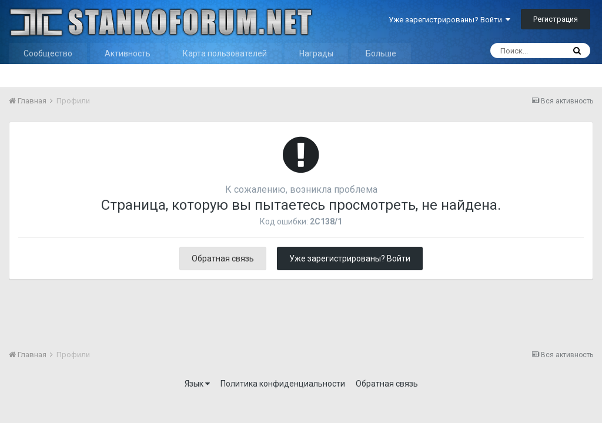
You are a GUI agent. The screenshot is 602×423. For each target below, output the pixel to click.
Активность (127, 53)
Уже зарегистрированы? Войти (449, 19)
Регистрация (555, 19)
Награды (316, 53)
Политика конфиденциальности (282, 383)
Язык (197, 383)
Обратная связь (223, 258)
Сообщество (48, 53)
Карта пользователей (225, 53)
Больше (381, 53)
